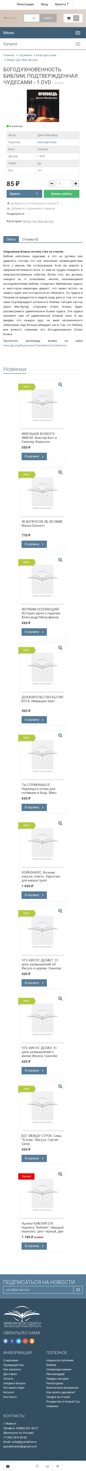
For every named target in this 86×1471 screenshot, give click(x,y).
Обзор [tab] (11, 239)
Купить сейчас (61, 194)
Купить (24, 194)
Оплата (8, 1378)
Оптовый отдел (13, 1387)
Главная (8, 55)
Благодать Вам (47, 142)
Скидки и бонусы (14, 1383)
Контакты (10, 1397)
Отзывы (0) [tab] (30, 239)
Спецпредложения (58, 1369)
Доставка (10, 1374)
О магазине (10, 1360)
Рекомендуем (55, 1374)
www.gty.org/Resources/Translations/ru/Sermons (35, 345)
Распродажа (54, 1383)
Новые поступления (59, 1360)
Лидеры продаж (57, 1378)
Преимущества (13, 1365)
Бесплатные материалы (62, 1387)
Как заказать (12, 1369)
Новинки (52, 1406)
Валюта (60, 4)
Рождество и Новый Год (62, 1401)
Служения (25, 55)
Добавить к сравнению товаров (31, 208)
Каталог (8, 1392)
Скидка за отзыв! (58, 1397)
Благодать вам (46, 55)
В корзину (34, 456)
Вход (44, 4)
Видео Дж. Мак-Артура (22, 59)
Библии (51, 1365)
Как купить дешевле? (60, 1392)
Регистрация (25, 4)
